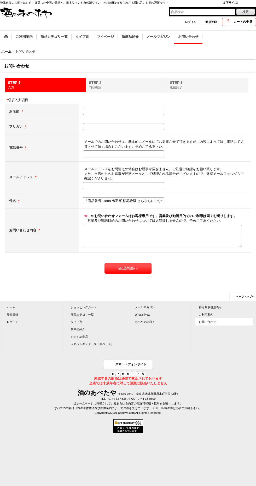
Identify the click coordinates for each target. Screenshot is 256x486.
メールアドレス (21, 177)
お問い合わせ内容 (23, 230)
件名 (13, 201)
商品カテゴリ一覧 (82, 314)
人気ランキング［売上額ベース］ (92, 344)
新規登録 (211, 21)
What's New (142, 314)
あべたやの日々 (145, 321)
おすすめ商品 (79, 336)
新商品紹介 (78, 329)
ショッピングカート (84, 307)
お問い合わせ (207, 321)
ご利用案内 (206, 314)
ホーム (11, 307)
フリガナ (16, 126)
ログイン (190, 21)
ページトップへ (245, 296)
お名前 (14, 111)
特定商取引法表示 (210, 307)
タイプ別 (76, 321)
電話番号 (16, 148)
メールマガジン (145, 307)
